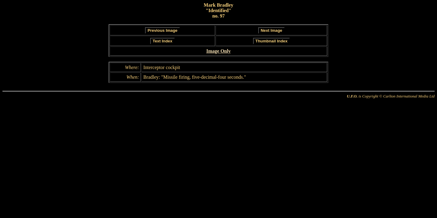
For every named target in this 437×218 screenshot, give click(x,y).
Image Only (218, 51)
